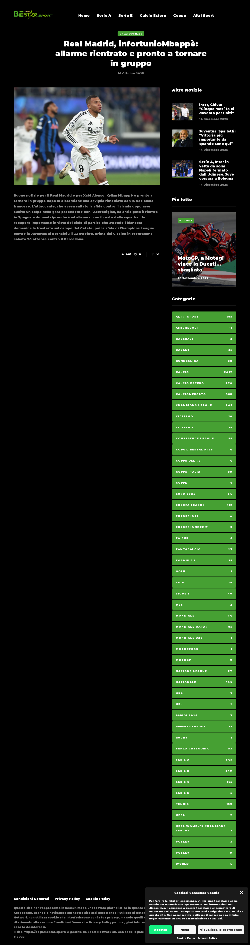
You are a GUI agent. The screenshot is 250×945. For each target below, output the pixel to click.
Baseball (204, 339)
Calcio (204, 372)
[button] (241, 893)
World (204, 864)
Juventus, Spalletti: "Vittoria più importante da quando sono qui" (217, 151)
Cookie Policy (186, 938)
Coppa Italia (204, 472)
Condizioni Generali (31, 899)
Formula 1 (204, 560)
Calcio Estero (153, 15)
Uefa (204, 815)
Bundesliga (204, 361)
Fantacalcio (204, 549)
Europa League (204, 505)
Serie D (204, 793)
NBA (204, 693)
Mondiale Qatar (204, 627)
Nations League (204, 671)
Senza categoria (204, 748)
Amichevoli (204, 328)
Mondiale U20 (204, 638)
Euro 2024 (204, 494)
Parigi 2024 (204, 715)
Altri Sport (203, 15)
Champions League (204, 405)
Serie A (104, 15)
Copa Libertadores (204, 449)
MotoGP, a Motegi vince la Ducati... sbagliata (201, 264)
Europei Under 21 (204, 527)
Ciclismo (204, 416)
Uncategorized (131, 34)
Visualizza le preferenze (221, 930)
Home (84, 15)
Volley (204, 841)
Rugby (204, 737)
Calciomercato (204, 394)
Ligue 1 (204, 593)
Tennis (204, 804)
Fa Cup (204, 538)
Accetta (160, 930)
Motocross (204, 649)
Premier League (204, 726)
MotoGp (185, 220)
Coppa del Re (204, 460)
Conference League (204, 438)
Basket (204, 350)
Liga (204, 582)
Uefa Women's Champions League (204, 829)
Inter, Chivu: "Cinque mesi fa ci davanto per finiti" (216, 109)
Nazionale (204, 682)
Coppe (179, 15)
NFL (204, 704)
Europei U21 (204, 516)
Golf (204, 571)
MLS (204, 604)
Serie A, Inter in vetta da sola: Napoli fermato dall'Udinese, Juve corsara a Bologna (216, 184)
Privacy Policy (207, 938)
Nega (184, 930)
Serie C (204, 782)
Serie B (125, 15)
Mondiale (204, 615)
